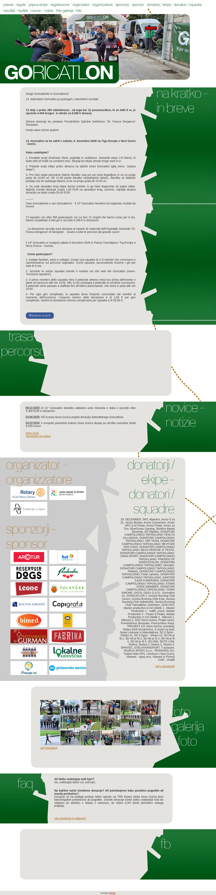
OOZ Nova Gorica (146, 620)
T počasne (167, 647)
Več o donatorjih (165, 666)
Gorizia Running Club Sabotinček (148, 600)
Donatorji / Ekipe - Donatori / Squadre (150, 486)
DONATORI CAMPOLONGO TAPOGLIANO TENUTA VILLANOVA (149, 534)
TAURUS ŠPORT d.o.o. (138, 650)
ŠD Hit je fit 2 (134, 638)
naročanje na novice (38, 436)
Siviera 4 (168, 644)
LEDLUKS (167, 604)
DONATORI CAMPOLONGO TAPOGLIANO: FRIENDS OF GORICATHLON (157, 559)
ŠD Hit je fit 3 (151, 638)
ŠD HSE (153, 641)
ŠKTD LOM (167, 641)
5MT (145, 519)
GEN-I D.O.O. (152, 592)
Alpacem (154, 519)
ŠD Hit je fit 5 (138, 641)
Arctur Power (154, 525)
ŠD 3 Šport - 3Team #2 (148, 635)
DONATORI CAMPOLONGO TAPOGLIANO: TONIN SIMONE (148, 589)
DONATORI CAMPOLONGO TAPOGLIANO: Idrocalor (149, 564)
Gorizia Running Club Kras (148, 598)
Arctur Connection (155, 522)
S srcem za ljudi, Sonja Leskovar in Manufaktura (147, 631)
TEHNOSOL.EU (164, 650)
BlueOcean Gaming (142, 528)
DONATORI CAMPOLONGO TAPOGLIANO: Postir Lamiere (148, 573)
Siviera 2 (144, 644)
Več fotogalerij (48, 748)
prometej (168, 626)
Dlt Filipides (152, 531)
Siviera (133, 644)
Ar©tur (112, 893)
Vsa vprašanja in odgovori (70, 818)
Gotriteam (154, 604)
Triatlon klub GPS (134, 653)
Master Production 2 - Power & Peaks (151, 612)
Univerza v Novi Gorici (160, 653)
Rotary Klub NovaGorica (138, 629)
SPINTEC (127, 647)
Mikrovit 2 (127, 620)
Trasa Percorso (23, 343)
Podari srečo (166, 620)
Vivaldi (171, 659)
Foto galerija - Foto (187, 727)
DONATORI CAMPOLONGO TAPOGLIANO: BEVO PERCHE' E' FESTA (148, 548)
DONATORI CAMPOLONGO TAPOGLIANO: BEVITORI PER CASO (148, 543)
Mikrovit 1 (168, 617)
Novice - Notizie (184, 414)
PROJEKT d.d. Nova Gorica (144, 626)
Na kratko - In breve (181, 100)
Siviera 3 (156, 644)
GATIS (138, 592)
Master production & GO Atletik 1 (144, 608)
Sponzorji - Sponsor (31, 536)
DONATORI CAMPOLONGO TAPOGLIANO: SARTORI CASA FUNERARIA (148, 577)
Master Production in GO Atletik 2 (151, 616)
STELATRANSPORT (147, 647)
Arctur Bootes (134, 522)
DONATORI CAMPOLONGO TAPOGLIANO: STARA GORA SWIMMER (150, 583)
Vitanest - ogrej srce (138, 656)
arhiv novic (32, 433)
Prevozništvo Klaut (162, 623)
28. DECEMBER (131, 519)
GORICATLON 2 (136, 595)
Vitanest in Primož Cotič (164, 658)
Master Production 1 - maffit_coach (153, 609)
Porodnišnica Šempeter (135, 623)
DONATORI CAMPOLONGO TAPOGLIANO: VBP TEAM (150, 539)
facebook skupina (39, 315)
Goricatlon (60, 73)
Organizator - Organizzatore (39, 472)
